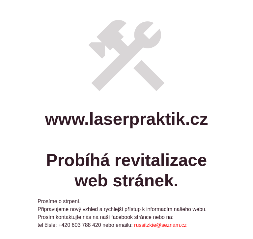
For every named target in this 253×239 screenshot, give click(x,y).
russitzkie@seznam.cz (160, 225)
